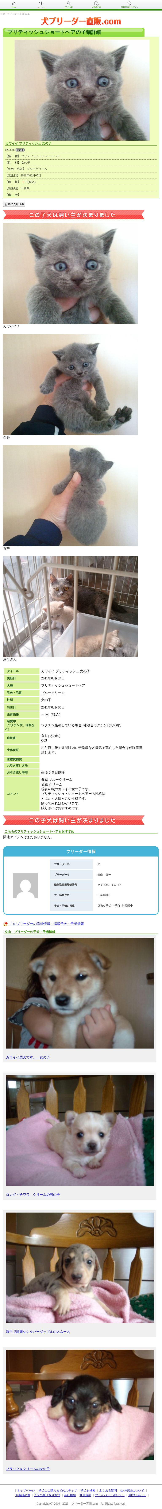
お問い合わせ (137, 1495)
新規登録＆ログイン (129, 7)
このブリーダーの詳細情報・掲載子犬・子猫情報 (47, 924)
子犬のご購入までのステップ (58, 1490)
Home (14, 7)
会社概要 (70, 1495)
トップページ (26, 1490)
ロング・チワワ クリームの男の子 (80, 1135)
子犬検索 (69, 7)
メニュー (41, 7)
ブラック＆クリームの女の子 (80, 1410)
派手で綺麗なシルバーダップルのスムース (80, 1273)
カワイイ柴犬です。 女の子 (80, 998)
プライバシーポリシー (110, 1495)
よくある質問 (108, 1490)
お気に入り (14, 204)
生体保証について (132, 1490)
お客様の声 (96, 7)
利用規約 (85, 1495)
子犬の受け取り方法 (47, 1495)
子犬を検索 (88, 1490)
